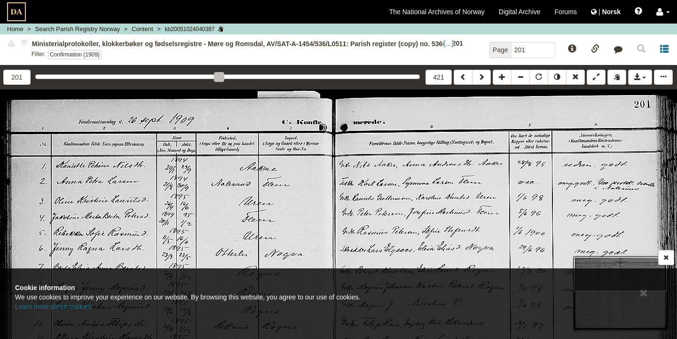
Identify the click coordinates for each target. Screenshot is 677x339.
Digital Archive (520, 12)
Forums (566, 12)
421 (438, 77)
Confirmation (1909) (75, 54)
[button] (663, 12)
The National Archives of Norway (437, 12)
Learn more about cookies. (54, 306)
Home (15, 28)
